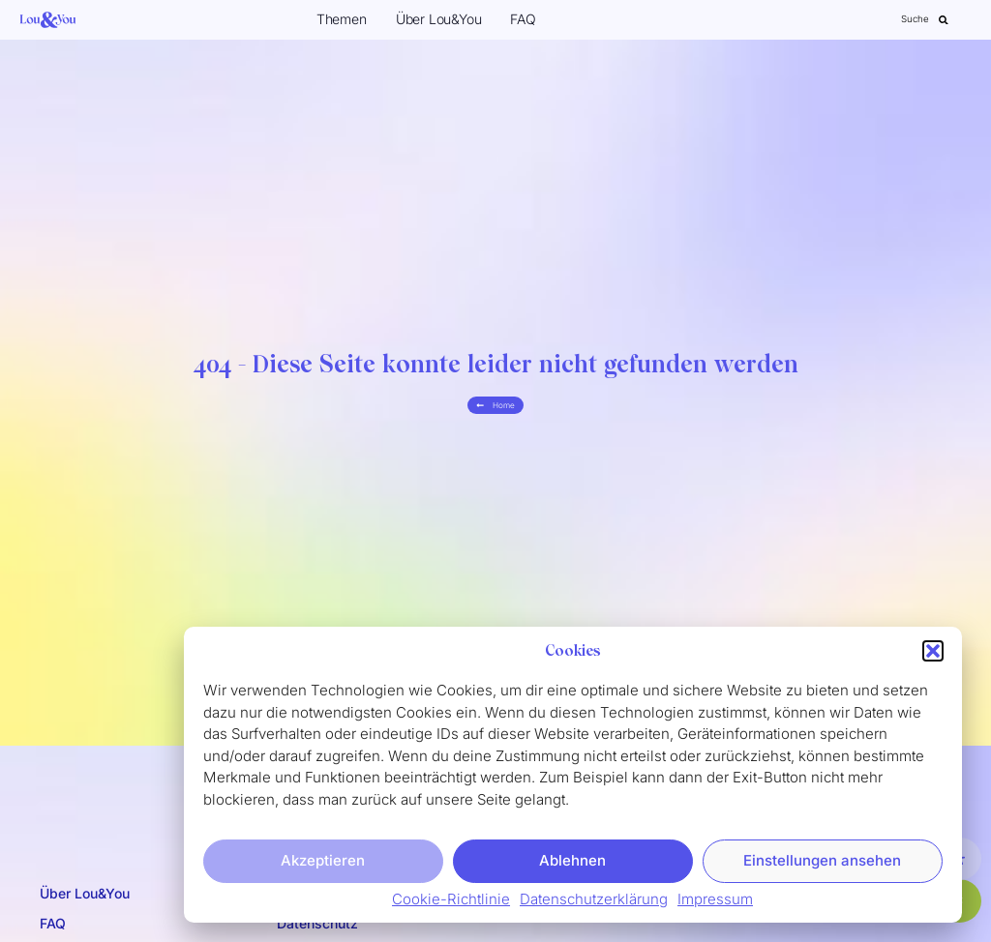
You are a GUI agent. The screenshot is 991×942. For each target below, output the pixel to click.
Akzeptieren (323, 860)
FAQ (522, 19)
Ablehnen (572, 860)
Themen (341, 19)
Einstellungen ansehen (822, 860)
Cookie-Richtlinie (451, 899)
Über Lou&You (439, 19)
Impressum (715, 899)
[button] (933, 652)
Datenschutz (317, 923)
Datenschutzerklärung (594, 899)
